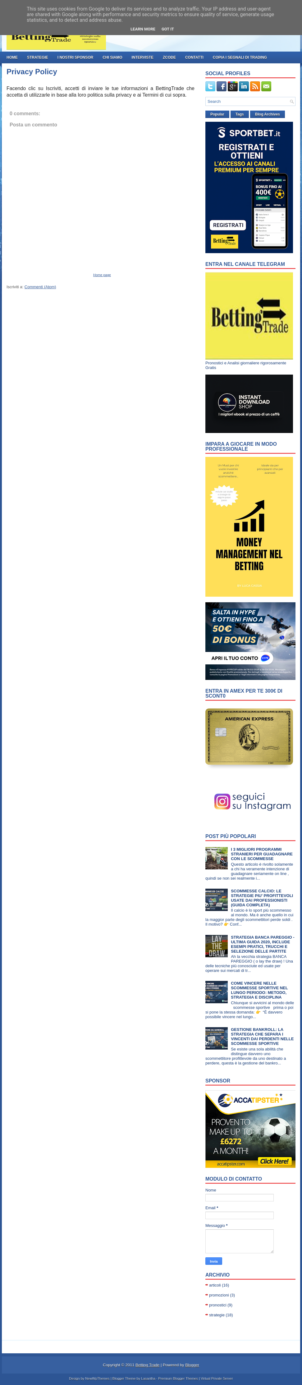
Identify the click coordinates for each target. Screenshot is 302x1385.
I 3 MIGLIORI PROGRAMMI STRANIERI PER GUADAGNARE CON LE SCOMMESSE (262, 854)
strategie (37, 57)
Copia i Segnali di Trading (240, 57)
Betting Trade (147, 1365)
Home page (102, 275)
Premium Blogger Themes (178, 1378)
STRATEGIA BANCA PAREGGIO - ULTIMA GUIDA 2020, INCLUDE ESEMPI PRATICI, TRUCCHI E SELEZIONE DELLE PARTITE (262, 944)
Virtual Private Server (217, 1378)
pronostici (217, 1305)
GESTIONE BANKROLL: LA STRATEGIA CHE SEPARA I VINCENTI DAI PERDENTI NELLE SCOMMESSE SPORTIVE (262, 1036)
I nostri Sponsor (75, 57)
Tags (240, 114)
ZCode (169, 57)
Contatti (194, 57)
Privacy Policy (32, 71)
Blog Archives (267, 114)
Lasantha (148, 1378)
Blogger (192, 1365)
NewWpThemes (97, 1378)
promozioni (219, 1295)
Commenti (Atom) (40, 287)
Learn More (142, 29)
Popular (217, 114)
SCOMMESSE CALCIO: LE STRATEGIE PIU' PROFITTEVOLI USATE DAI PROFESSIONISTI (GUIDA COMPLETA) (262, 898)
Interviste (142, 57)
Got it (168, 29)
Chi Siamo (112, 57)
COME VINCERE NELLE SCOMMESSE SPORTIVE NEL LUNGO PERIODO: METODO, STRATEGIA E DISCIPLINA (259, 990)
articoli (215, 1285)
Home (12, 57)
